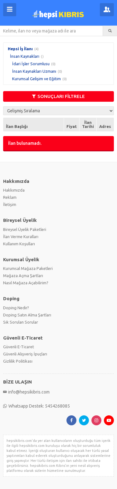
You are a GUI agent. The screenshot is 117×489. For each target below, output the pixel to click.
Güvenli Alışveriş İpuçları (25, 354)
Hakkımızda (14, 190)
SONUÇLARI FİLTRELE (58, 96)
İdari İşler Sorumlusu (31, 63)
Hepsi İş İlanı (20, 48)
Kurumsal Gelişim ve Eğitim (36, 78)
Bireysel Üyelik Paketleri (24, 229)
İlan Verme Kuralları (20, 236)
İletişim (9, 204)
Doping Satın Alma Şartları (27, 315)
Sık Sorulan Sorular (20, 322)
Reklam (10, 197)
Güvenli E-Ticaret (18, 347)
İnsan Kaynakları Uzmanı (34, 71)
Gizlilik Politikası (17, 361)
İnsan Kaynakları (24, 56)
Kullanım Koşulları (19, 244)
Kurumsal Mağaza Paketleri (28, 268)
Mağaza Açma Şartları (23, 275)
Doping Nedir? (16, 308)
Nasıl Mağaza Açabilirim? (25, 283)
